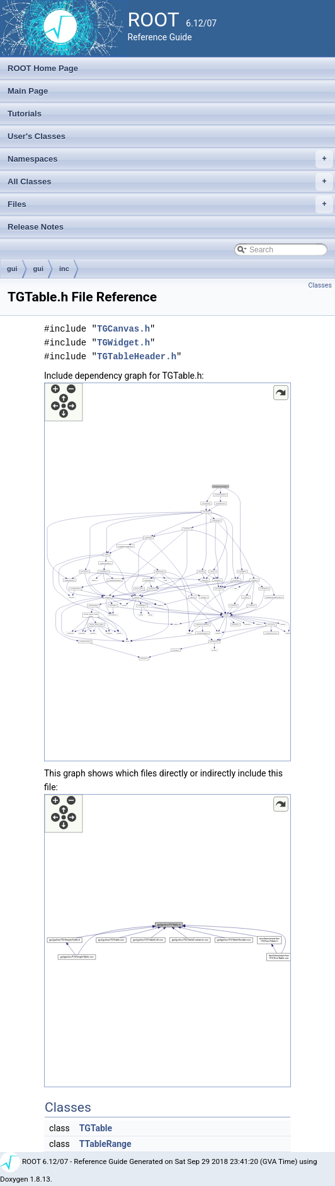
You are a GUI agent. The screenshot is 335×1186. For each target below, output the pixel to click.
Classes (320, 285)
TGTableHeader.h (136, 356)
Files (170, 204)
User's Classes (36, 136)
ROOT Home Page (43, 68)
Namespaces (170, 159)
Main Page (28, 91)
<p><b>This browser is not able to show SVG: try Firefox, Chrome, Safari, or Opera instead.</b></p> (167, 572)
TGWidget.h (123, 343)
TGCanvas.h (123, 329)
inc (64, 268)
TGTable (95, 1128)
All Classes (170, 182)
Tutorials (25, 113)
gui (12, 268)
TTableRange (105, 1144)
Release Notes (36, 227)
